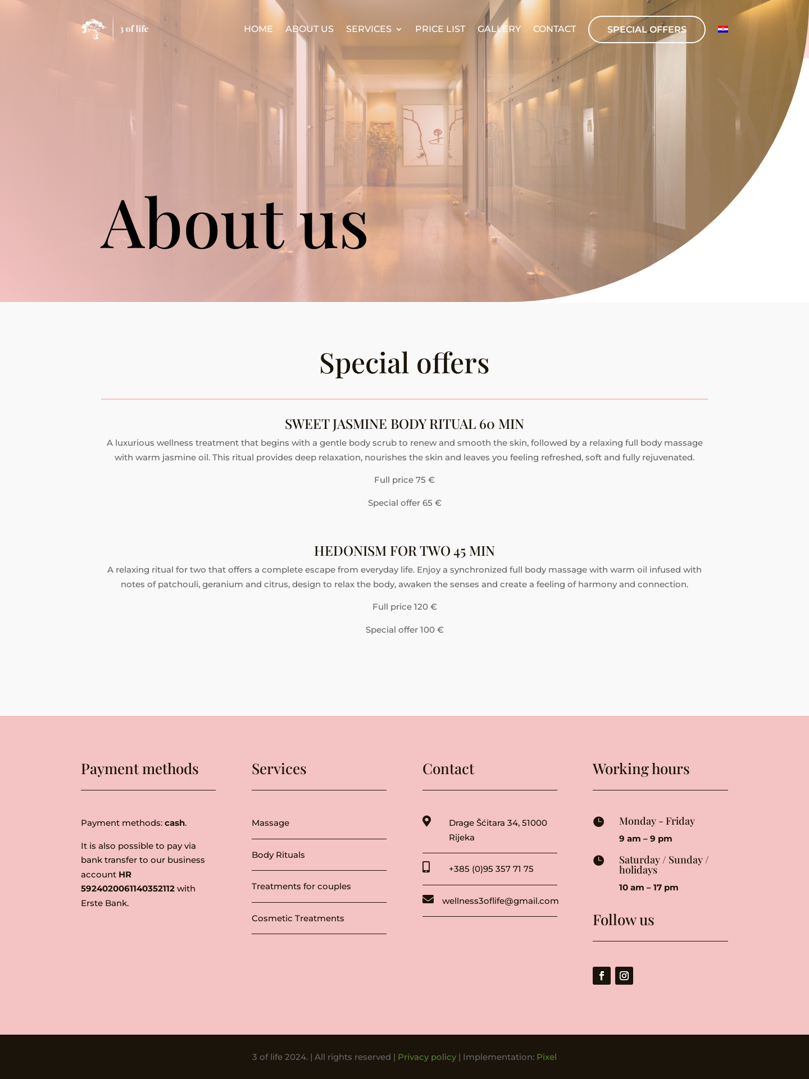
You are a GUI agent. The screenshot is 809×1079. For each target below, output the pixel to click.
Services (369, 29)
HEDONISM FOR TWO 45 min (404, 550)
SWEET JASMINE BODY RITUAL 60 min (404, 423)
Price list (440, 29)
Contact (554, 29)
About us (309, 29)
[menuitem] (723, 29)
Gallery (499, 29)
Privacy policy (427, 1056)
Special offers (647, 29)
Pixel (547, 1056)
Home (258, 29)
